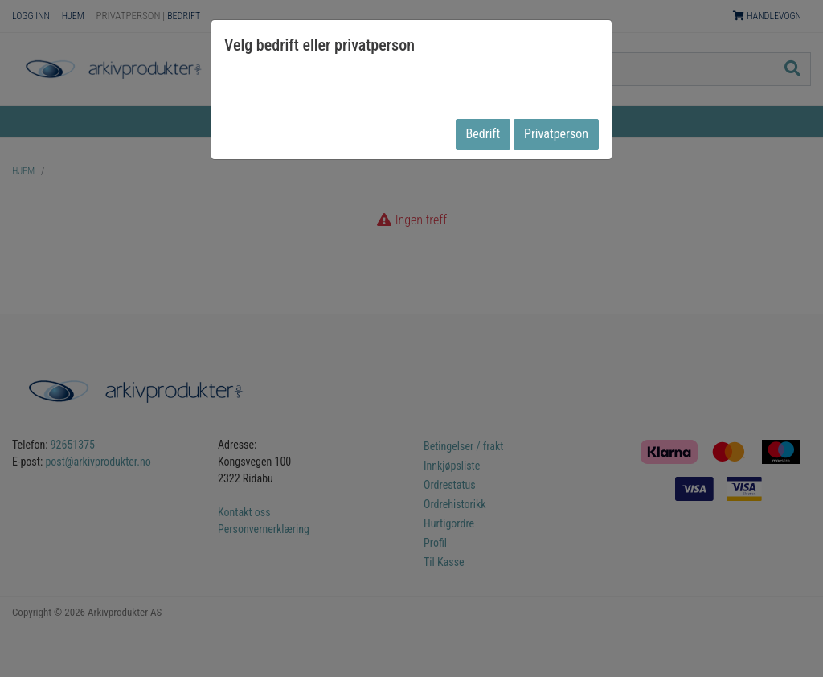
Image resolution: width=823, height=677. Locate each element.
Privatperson (556, 134)
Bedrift (483, 134)
